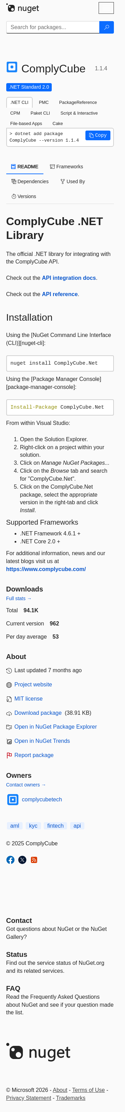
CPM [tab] (15, 113)
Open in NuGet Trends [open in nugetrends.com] (42, 741)
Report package (34, 755)
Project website (33, 684)
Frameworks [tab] (66, 166)
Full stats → (19, 598)
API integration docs (69, 278)
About (60, 1090)
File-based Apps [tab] (26, 123)
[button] (97, 135)
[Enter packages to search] (53, 27)
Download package (38, 713)
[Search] (106, 27)
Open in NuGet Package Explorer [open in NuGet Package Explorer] (56, 727)
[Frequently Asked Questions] (13, 988)
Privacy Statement (28, 1098)
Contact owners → (26, 785)
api (77, 826)
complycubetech (42, 799)
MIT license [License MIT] (29, 699)
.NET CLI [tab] (19, 102)
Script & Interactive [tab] (79, 113)
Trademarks (70, 1098)
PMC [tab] (44, 102)
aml (14, 826)
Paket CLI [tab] (40, 113)
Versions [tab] (23, 196)
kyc (33, 826)
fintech (55, 826)
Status (16, 954)
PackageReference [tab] (78, 102)
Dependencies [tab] (30, 181)
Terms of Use (88, 1090)
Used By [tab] (72, 181)
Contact (19, 920)
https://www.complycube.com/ (46, 569)
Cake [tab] (57, 123)
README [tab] (25, 166)
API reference (60, 294)
